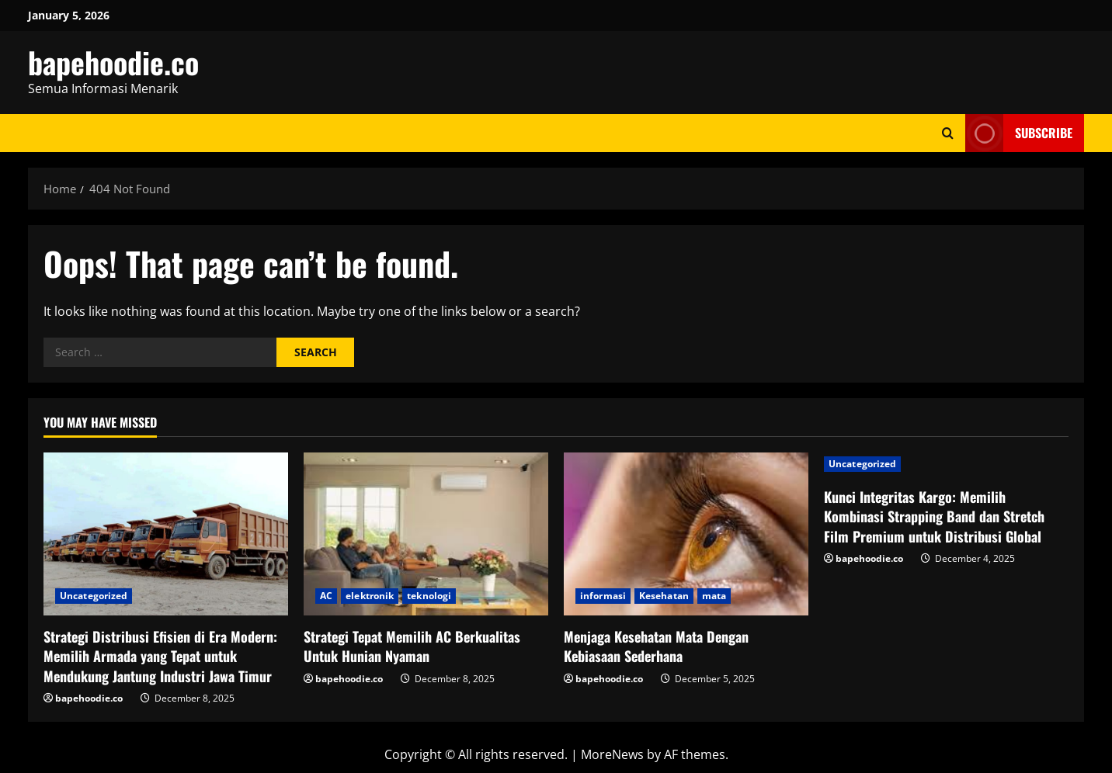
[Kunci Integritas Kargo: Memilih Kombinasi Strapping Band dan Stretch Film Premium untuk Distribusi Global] (946, 464)
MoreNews (612, 754)
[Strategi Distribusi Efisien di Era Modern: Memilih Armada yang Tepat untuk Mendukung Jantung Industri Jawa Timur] (165, 533)
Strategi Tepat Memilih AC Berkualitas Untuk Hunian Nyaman (412, 646)
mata (714, 595)
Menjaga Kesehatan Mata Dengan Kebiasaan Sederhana (656, 646)
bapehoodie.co (113, 62)
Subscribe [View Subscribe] (1018, 133)
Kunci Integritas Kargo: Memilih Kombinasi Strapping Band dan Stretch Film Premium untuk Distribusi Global (934, 516)
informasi (603, 595)
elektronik (370, 595)
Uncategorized (93, 595)
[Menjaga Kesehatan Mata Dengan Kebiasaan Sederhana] (686, 533)
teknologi (429, 595)
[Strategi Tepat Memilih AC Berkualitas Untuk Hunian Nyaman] (426, 533)
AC (326, 595)
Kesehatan (664, 595)
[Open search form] (948, 133)
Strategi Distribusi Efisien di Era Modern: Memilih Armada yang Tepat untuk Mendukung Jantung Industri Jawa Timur (160, 655)
